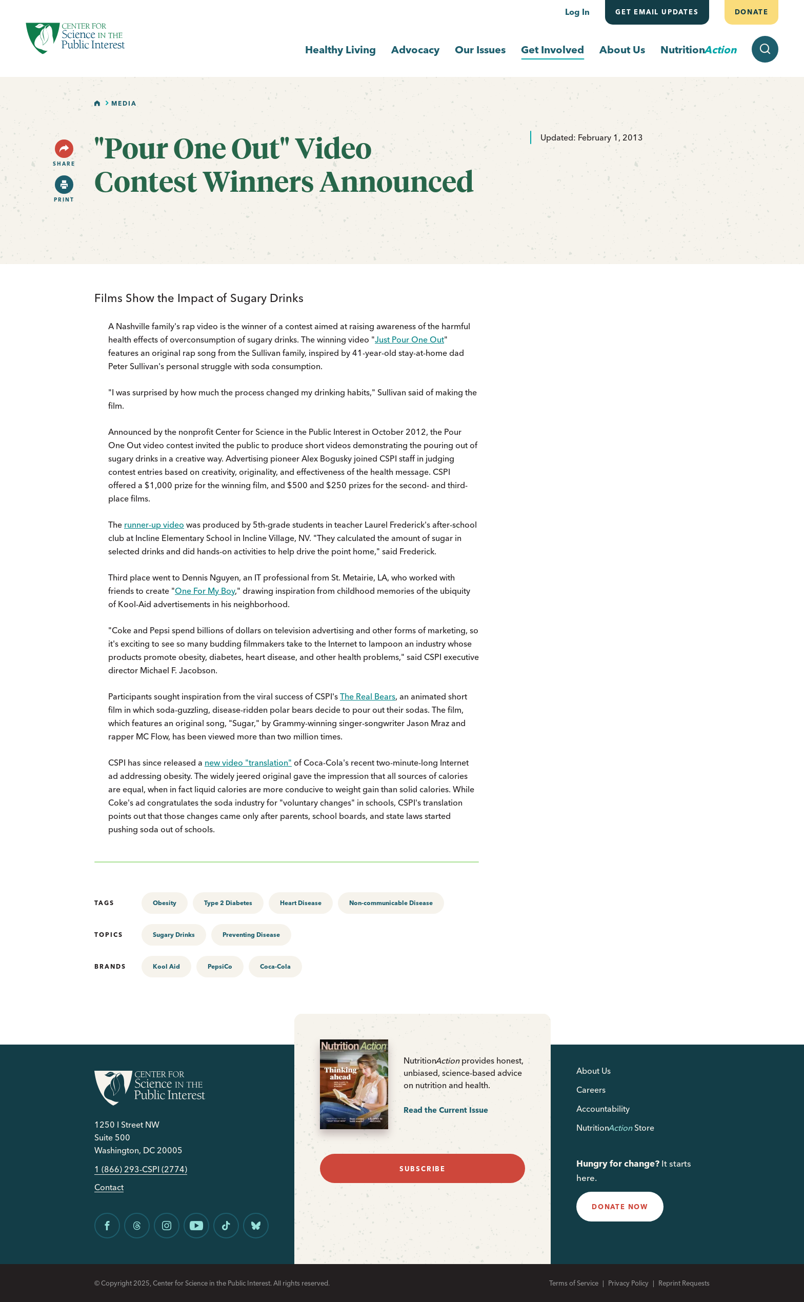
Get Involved (552, 49)
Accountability (603, 1109)
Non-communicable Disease (391, 903)
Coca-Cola (275, 966)
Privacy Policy (628, 1283)
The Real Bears (367, 696)
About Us (622, 49)
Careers (591, 1090)
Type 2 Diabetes (228, 903)
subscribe (422, 1169)
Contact (109, 1187)
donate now (620, 1207)
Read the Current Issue (446, 1110)
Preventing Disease (251, 934)
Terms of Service (573, 1283)
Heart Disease (300, 903)
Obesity (164, 903)
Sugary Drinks (174, 934)
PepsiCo (220, 966)
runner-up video (154, 524)
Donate (751, 12)
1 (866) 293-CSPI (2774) (140, 1169)
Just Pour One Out (409, 339)
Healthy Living (340, 49)
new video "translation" (248, 762)
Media (124, 103)
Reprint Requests (684, 1283)
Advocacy (415, 49)
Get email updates (657, 12)
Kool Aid (166, 966)
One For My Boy (205, 591)
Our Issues (480, 49)
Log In (577, 12)
